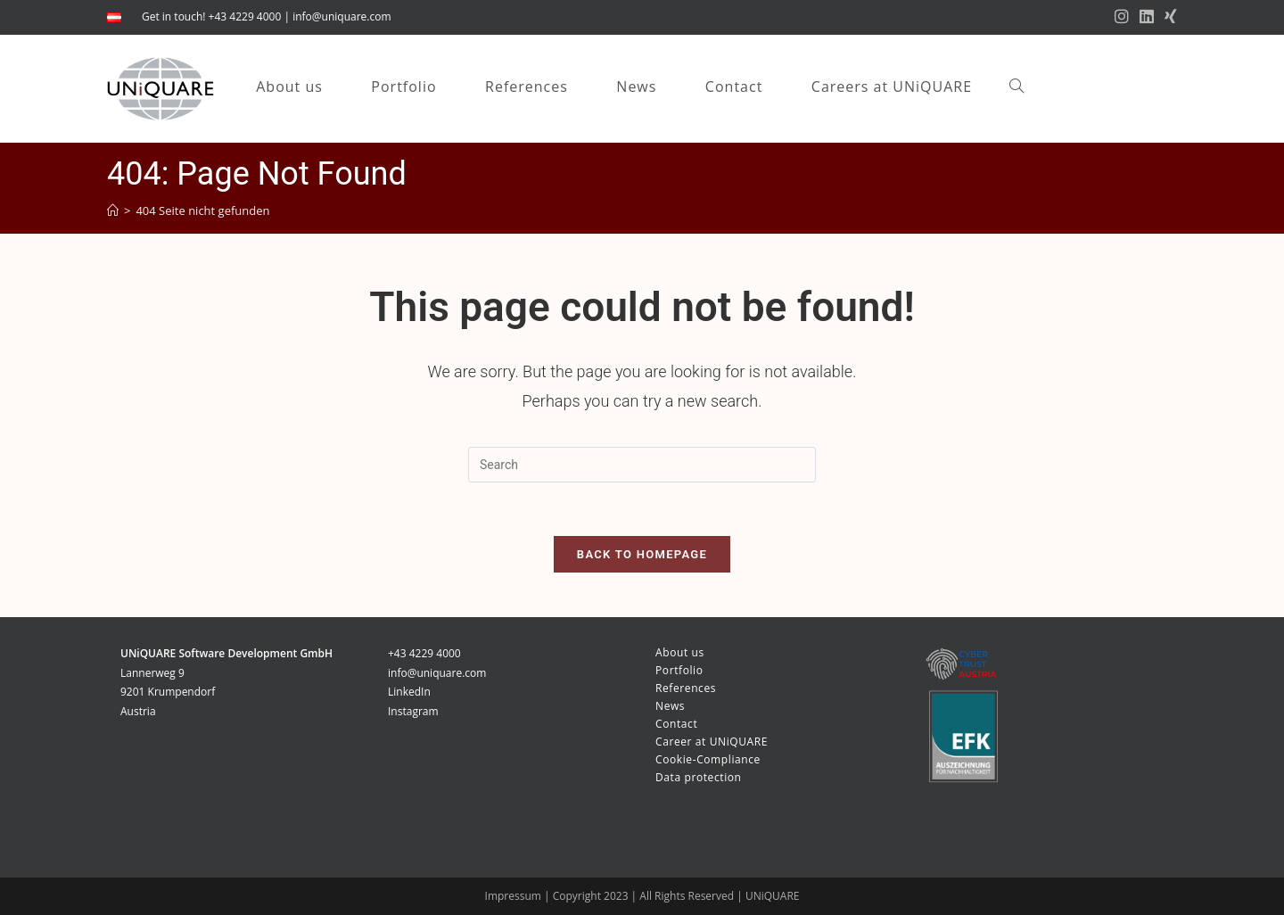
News (670, 705)
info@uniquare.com (341, 16)
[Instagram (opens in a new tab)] (1121, 17)
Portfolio (679, 670)
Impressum (514, 895)
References (685, 688)
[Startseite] (113, 210)
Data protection (698, 777)
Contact (676, 723)
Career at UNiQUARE (711, 741)
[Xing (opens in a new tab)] (1168, 17)
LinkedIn (409, 691)
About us (679, 652)
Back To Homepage (642, 554)
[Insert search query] (642, 464)
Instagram (413, 711)
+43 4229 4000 (424, 653)
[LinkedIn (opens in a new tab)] (1146, 17)
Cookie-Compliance (708, 759)
